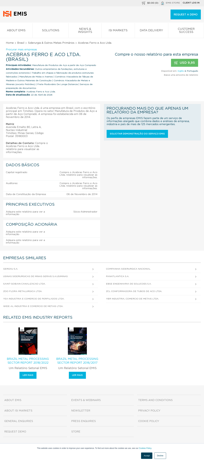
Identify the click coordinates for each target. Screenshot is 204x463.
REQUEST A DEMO (186, 14)
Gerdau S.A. (10, 269)
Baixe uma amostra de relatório (181, 75)
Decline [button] (160, 456)
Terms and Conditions (155, 400)
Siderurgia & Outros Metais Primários (51, 43)
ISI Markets (118, 31)
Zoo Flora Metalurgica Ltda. (22, 291)
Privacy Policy (149, 410)
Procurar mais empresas (21, 49)
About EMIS (16, 31)
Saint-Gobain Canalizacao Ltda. (24, 284)
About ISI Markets (18, 410)
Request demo (15, 431)
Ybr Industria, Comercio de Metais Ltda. (132, 299)
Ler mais (28, 375)
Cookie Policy (148, 421)
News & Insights (85, 31)
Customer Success (186, 31)
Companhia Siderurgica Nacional (128, 269)
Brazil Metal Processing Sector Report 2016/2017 (77, 361)
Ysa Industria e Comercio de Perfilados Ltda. (33, 299)
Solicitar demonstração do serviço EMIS (137, 134)
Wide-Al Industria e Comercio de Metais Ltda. (33, 306)
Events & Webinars (86, 400)
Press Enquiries (83, 421)
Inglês (181, 71)
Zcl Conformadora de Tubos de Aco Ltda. (134, 291)
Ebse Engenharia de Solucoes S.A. (128, 284)
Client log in (191, 3)
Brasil (20, 43)
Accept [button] (147, 456)
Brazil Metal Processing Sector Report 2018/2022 (28, 361)
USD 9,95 (184, 63)
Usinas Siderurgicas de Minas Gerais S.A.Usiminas (35, 276)
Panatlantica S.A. (117, 276)
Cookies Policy (145, 448)
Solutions (51, 31)
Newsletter (80, 410)
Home (10, 43)
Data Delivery (151, 31)
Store (75, 431)
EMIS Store (170, 3)
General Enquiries (18, 421)
